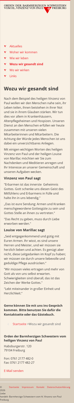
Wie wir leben (19, 58)
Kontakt (40, 387)
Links (13, 76)
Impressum (28, 387)
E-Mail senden (14, 371)
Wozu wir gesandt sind (26, 64)
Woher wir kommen (23, 52)
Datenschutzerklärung (58, 387)
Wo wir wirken (19, 70)
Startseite (14, 387)
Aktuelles (16, 46)
